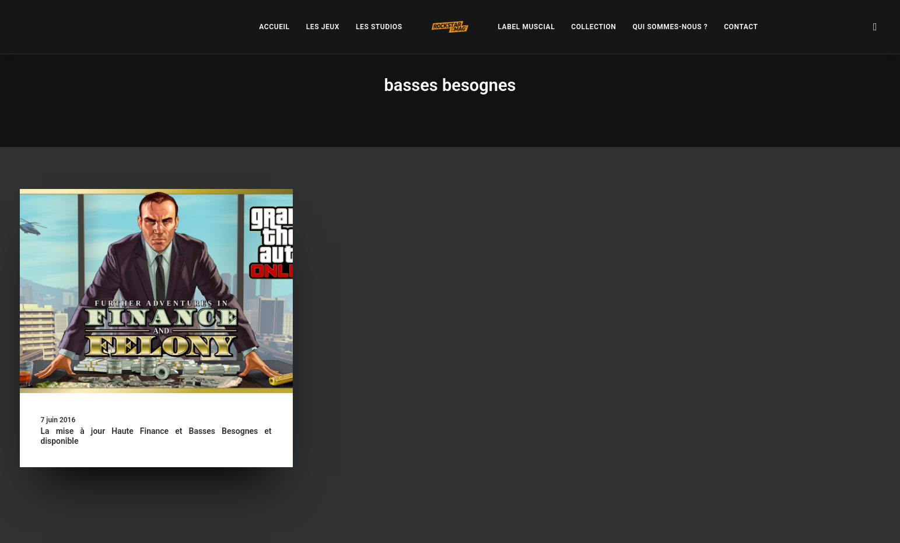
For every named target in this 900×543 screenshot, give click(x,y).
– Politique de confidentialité (378, 520)
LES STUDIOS (379, 27)
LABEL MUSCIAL (526, 27)
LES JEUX (322, 27)
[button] (875, 27)
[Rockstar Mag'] (450, 27)
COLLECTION (593, 27)
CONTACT (741, 27)
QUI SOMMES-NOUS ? (670, 27)
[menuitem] (274, 27)
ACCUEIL (274, 27)
